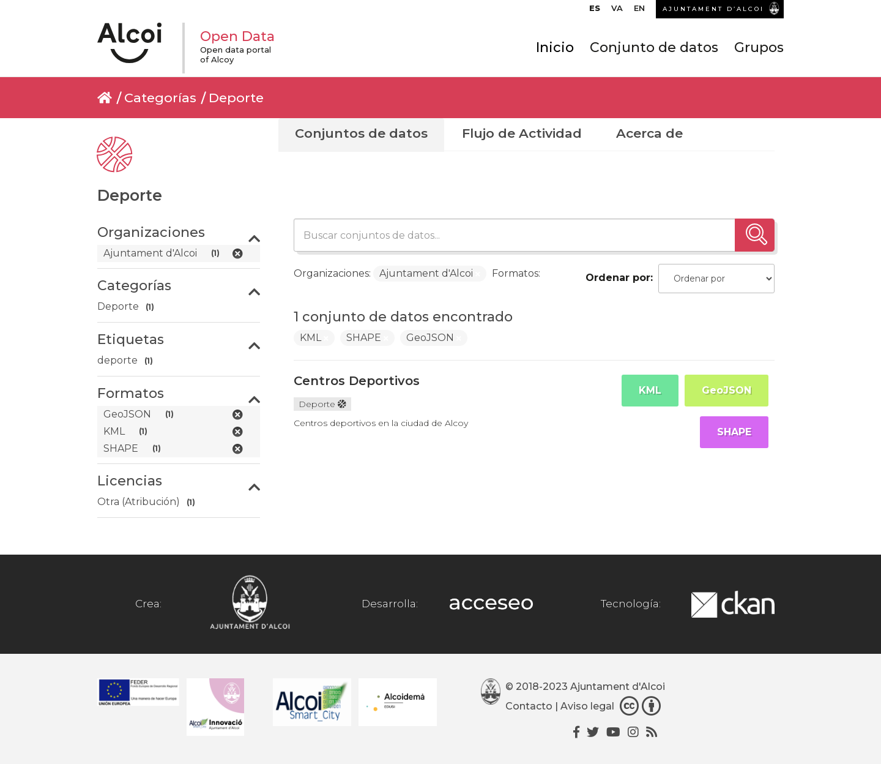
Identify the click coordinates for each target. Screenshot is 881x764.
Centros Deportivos (357, 380)
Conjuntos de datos (361, 133)
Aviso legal (587, 706)
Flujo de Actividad (522, 133)
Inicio (555, 47)
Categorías (160, 97)
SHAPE (734, 432)
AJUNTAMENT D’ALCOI (713, 9)
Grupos (759, 47)
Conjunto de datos (654, 47)
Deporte (236, 97)
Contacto (528, 706)
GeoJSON (726, 390)
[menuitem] (594, 11)
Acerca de (649, 133)
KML (650, 390)
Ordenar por (617, 277)
